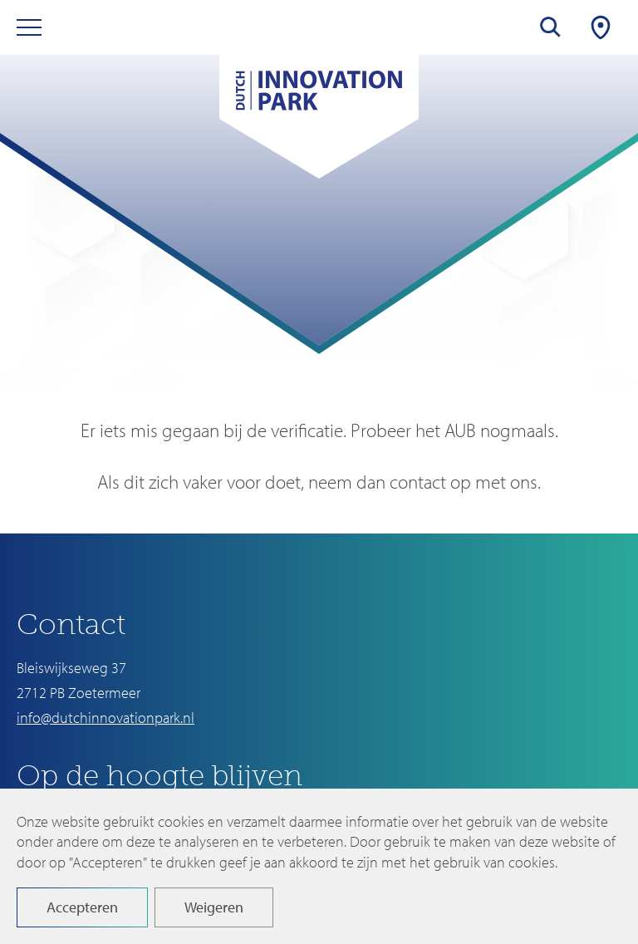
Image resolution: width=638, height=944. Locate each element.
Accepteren (82, 907)
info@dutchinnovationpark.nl (105, 717)
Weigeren (213, 907)
